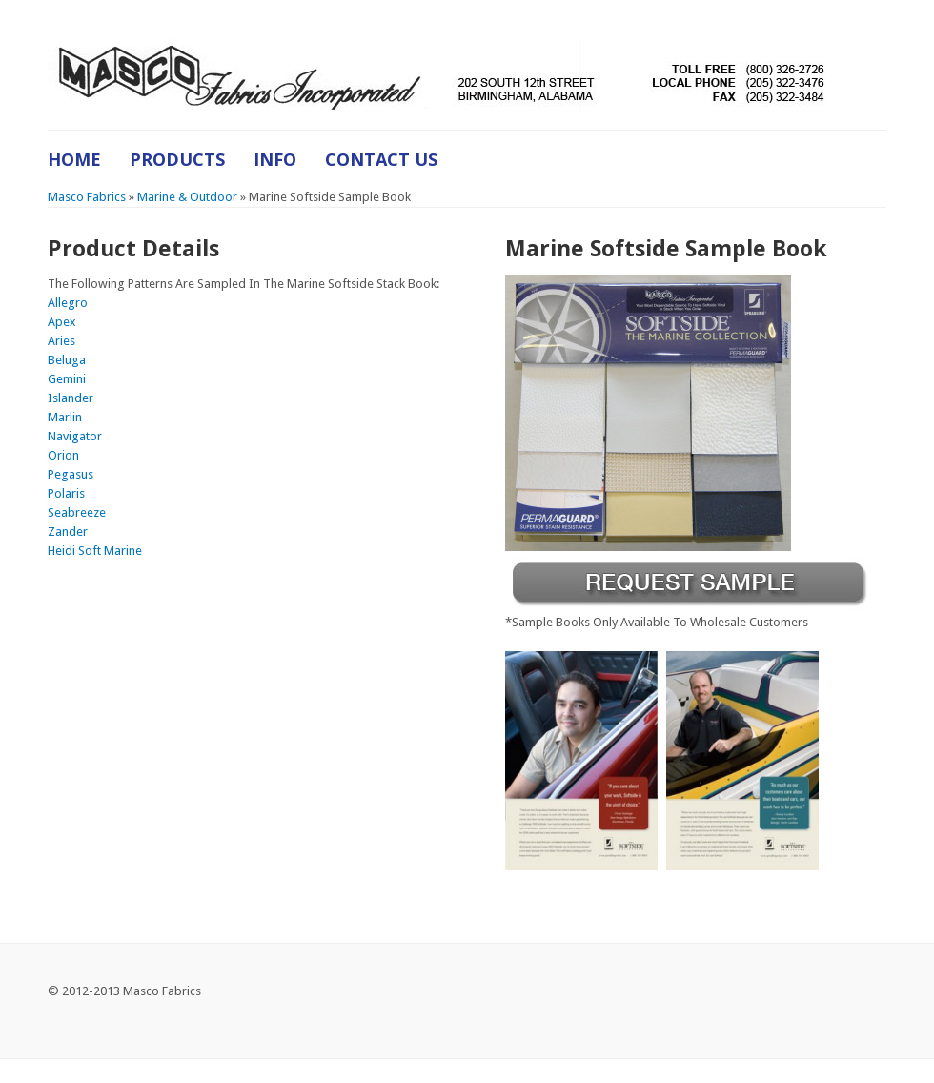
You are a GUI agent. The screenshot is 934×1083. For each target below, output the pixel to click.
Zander (68, 531)
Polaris (66, 493)
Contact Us (381, 159)
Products (177, 159)
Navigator (75, 436)
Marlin (65, 417)
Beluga (67, 360)
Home (74, 159)
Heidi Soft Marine (95, 550)
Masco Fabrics (87, 197)
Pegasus (70, 474)
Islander (70, 398)
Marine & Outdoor (187, 197)
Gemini (67, 379)
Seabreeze (77, 512)
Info (275, 159)
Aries (61, 341)
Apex (62, 322)
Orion (63, 455)
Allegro (68, 303)
